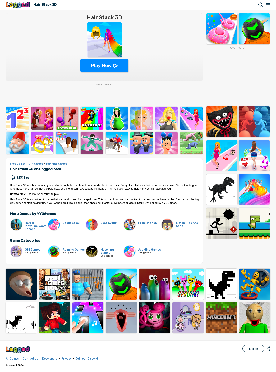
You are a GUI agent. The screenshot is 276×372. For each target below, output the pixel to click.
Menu (268, 5)
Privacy (66, 358)
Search (260, 5)
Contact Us (30, 358)
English (253, 348)
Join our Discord (87, 358)
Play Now (101, 65)
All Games (12, 358)
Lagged (18, 5)
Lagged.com (18, 350)
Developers (49, 358)
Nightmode (269, 348)
